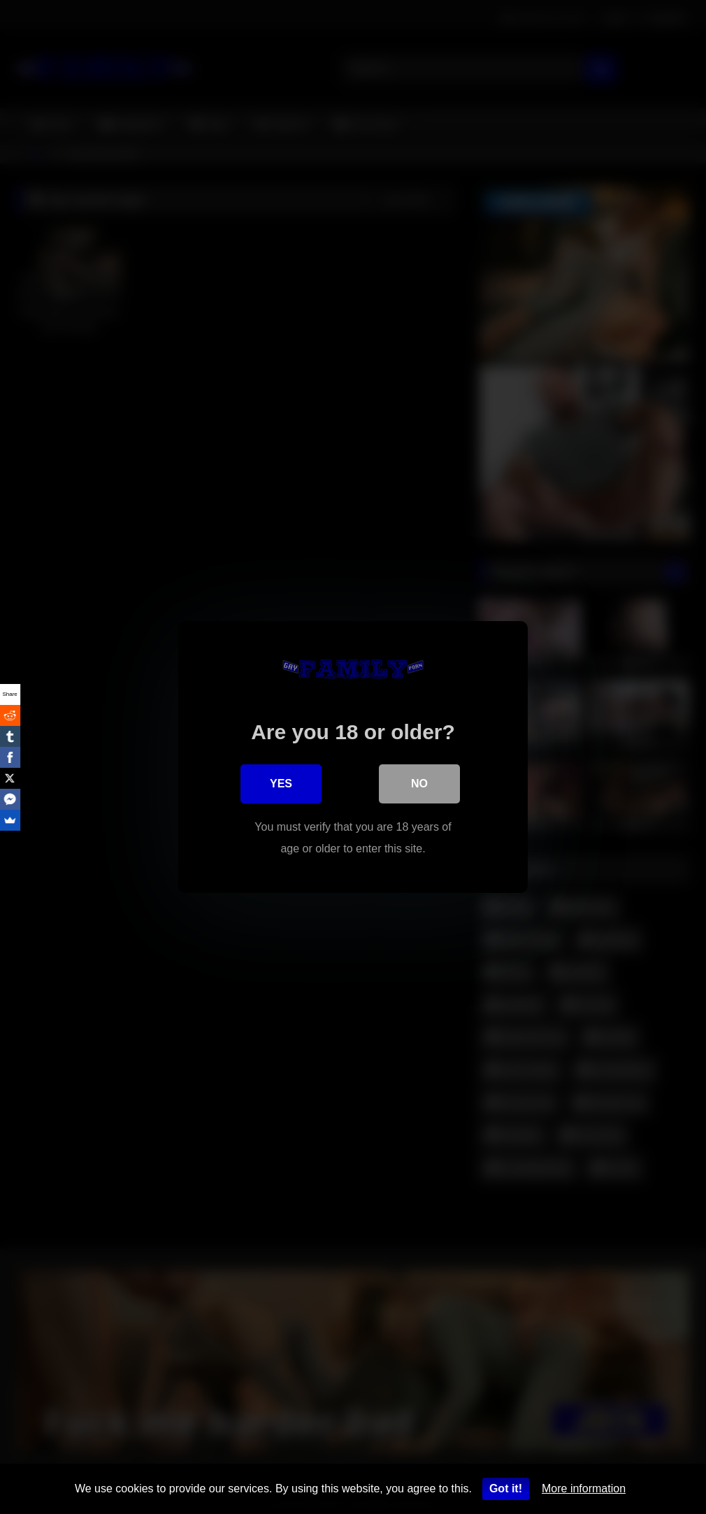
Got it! (505, 1488)
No (419, 784)
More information (584, 1488)
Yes (281, 784)
